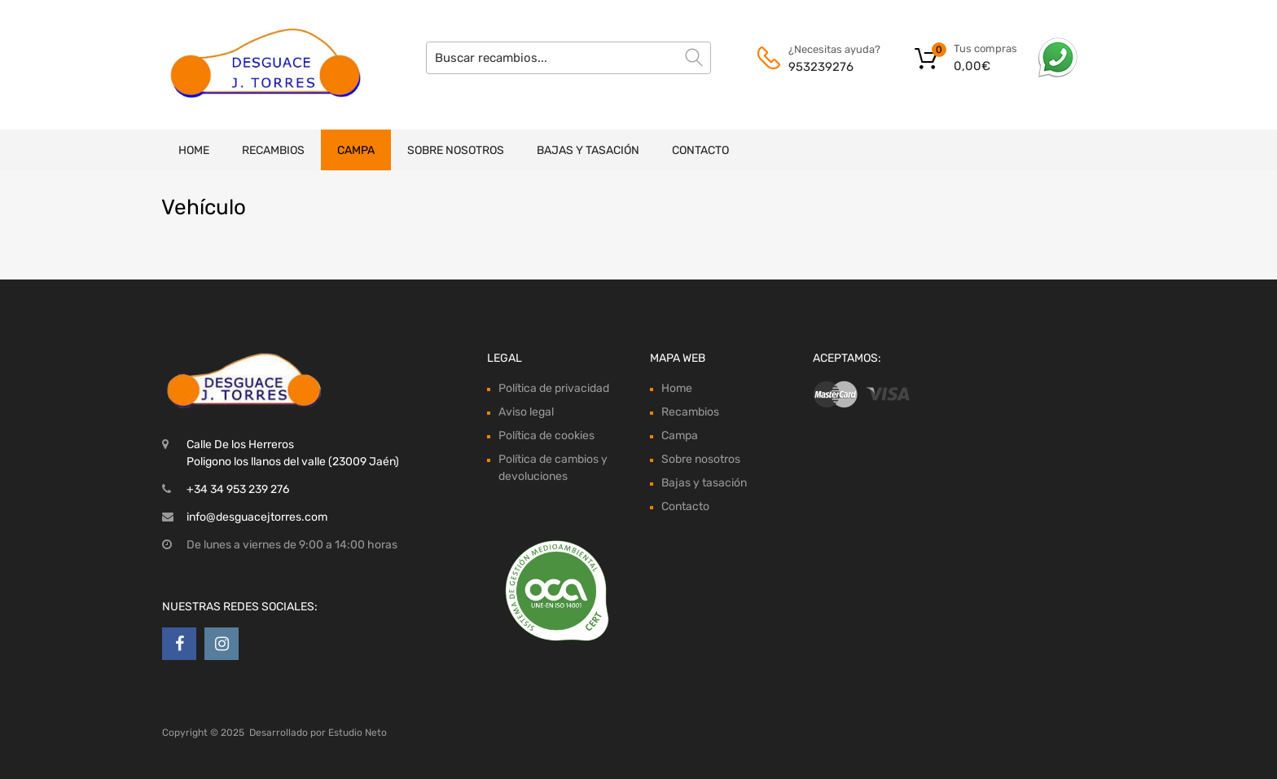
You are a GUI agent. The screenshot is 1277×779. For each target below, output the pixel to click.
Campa (356, 150)
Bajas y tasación (588, 150)
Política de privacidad (553, 388)
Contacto (700, 150)
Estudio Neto (357, 732)
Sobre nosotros (455, 150)
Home (193, 150)
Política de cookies (546, 435)
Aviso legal (526, 412)
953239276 (821, 66)
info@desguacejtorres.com (257, 517)
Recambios (273, 150)
